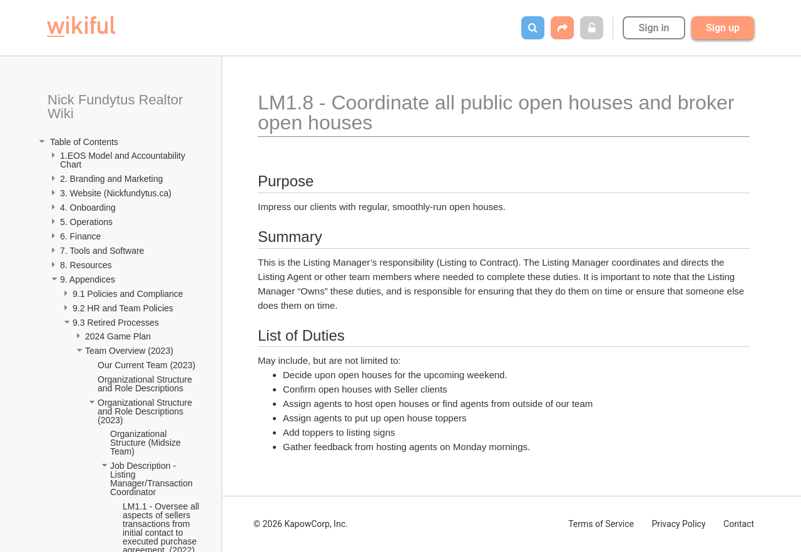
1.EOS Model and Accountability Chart (124, 160)
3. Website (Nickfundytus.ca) (115, 193)
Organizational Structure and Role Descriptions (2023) (146, 411)
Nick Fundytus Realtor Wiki (117, 106)
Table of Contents (83, 142)
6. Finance (80, 236)
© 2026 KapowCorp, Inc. (300, 524)
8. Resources (85, 265)
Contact (738, 524)
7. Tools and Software (102, 251)
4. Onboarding (89, 208)
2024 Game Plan (119, 336)
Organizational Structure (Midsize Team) (146, 442)
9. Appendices (89, 279)
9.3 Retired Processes (117, 323)
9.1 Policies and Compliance (129, 294)
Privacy (678, 524)
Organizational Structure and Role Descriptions (146, 383)
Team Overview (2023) (129, 351)
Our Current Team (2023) (146, 365)
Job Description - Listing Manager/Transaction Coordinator (152, 479)
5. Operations (86, 222)
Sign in (653, 28)
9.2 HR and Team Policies (124, 308)
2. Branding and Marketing (111, 179)
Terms (601, 524)
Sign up (723, 28)
